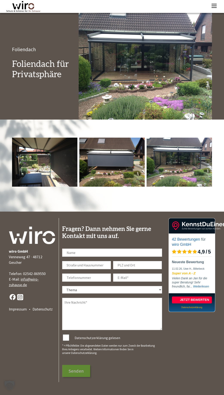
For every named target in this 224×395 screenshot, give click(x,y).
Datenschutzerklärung (84, 353)
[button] (9, 385)
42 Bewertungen (186, 239)
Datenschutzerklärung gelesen (97, 338)
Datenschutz (42, 309)
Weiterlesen (201, 286)
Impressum (18, 309)
